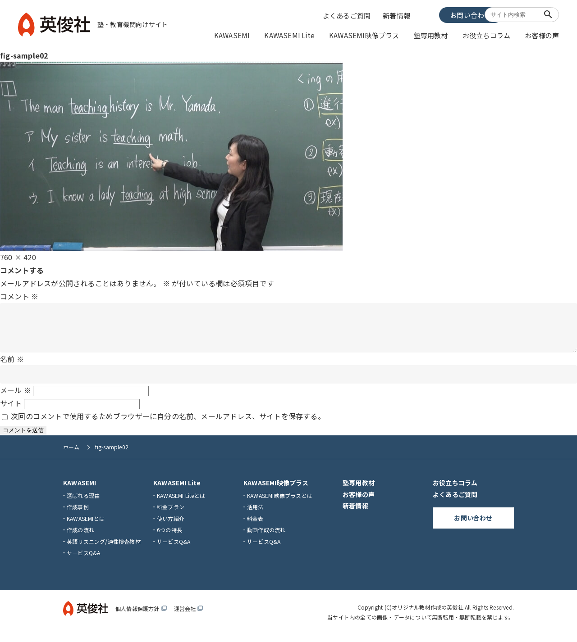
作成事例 (78, 515)
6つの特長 (169, 538)
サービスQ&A (83, 561)
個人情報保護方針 (141, 616)
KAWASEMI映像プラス (374, 34)
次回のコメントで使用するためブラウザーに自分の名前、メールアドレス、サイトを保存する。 (168, 424)
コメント (19, 295)
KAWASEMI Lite (304, 34)
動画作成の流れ (266, 538)
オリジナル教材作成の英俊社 (427, 615)
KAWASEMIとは (86, 526)
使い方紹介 (170, 526)
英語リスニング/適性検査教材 (104, 549)
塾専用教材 (437, 34)
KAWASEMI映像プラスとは (279, 503)
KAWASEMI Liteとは (181, 503)
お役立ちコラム (490, 34)
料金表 (255, 526)
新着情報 (397, 14)
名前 (12, 366)
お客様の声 (543, 34)
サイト (11, 411)
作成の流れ (80, 538)
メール (15, 398)
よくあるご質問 (348, 14)
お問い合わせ (448, 14)
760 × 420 (18, 256)
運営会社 (188, 616)
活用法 (255, 515)
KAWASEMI (250, 34)
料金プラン (170, 515)
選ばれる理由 (83, 503)
